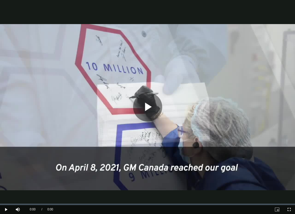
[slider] (147, 204)
